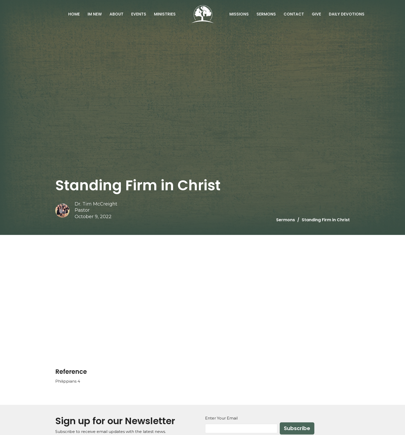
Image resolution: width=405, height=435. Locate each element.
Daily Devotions (346, 14)
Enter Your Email (221, 418)
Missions (239, 14)
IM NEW (95, 14)
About (116, 14)
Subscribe (297, 428)
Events (138, 14)
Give (316, 14)
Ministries (165, 14)
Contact (294, 14)
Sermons (266, 14)
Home (74, 14)
